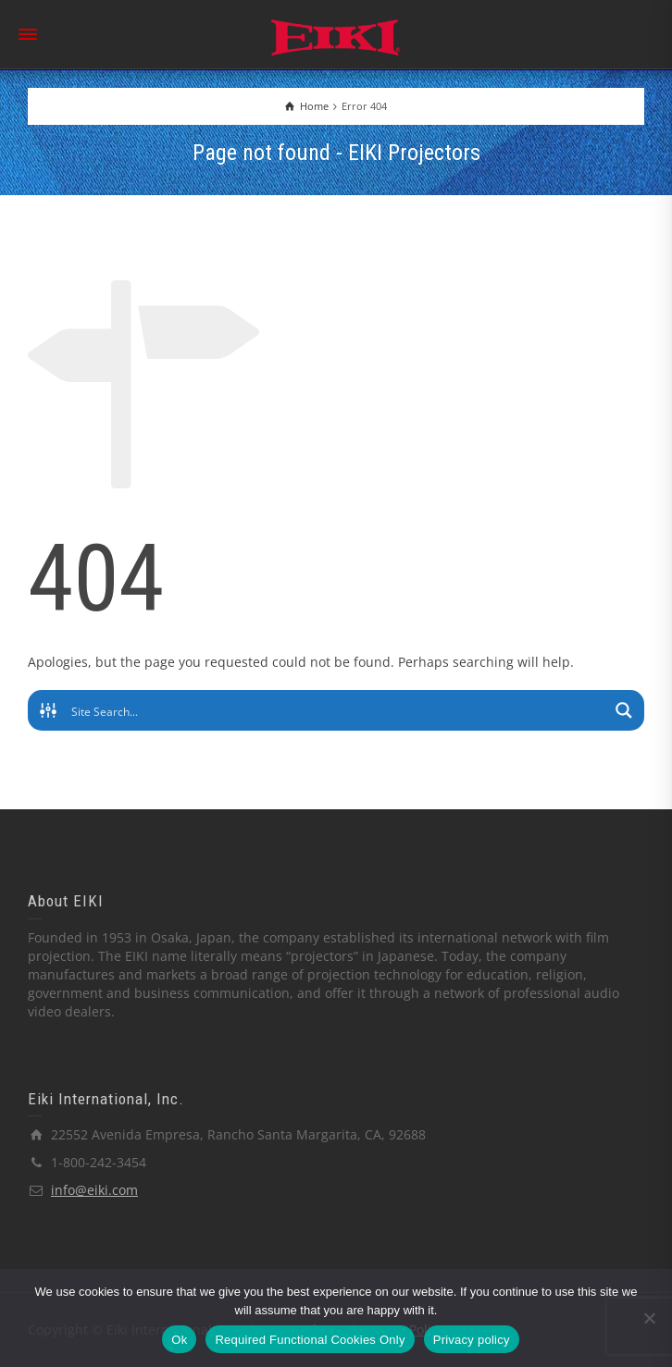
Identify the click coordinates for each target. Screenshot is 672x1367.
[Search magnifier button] (624, 710)
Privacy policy (471, 1340)
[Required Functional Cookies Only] (649, 1318)
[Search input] (337, 710)
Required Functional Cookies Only (309, 1340)
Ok (179, 1340)
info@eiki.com (94, 1190)
